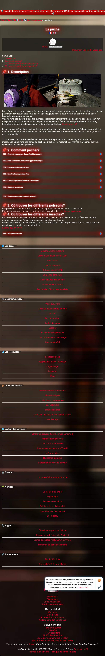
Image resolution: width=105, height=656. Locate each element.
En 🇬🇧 (23, 20)
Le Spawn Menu (52, 453)
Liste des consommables (53, 400)
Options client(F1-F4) (52, 270)
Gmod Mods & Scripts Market (53, 564)
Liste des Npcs (52, 419)
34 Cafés (52, 630)
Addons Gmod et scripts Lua (52, 620)
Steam (32, 644)
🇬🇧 (54, 32)
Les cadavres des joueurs (52, 279)
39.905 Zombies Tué (52, 635)
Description (10, 58)
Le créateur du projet (52, 491)
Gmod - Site (52, 614)
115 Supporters (52, 633)
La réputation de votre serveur (52, 462)
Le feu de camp (52, 323)
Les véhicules (52, 405)
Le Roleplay (52, 516)
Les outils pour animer (52, 443)
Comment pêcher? (13, 61)
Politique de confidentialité (52, 506)
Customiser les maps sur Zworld (52, 448)
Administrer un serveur (52, 438)
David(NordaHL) (69, 124)
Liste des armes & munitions (52, 390)
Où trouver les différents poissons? (21, 63)
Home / (4, 20)
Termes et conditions (39, 651)
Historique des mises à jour (52, 511)
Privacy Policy (84, 587)
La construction (52, 318)
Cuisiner (52, 328)
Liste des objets (52, 395)
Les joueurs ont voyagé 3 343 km (52, 638)
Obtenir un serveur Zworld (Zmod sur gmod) (52, 434)
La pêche (52, 371)
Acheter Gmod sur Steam (52, 617)
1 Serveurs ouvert (52, 627)
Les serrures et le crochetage (52, 337)
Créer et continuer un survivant (52, 255)
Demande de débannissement (52, 544)
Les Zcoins (52, 260)
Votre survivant (52, 304)
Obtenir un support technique (52, 530)
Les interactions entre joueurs (52, 308)
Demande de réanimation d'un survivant (52, 540)
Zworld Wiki (52, 596)
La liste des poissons (71, 211)
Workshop (52, 612)
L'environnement (52, 265)
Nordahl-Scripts (52, 559)
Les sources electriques (52, 332)
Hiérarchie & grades (52, 458)
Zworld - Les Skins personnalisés (52, 289)
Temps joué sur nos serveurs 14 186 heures (52, 640)
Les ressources (34, 20)
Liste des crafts (52, 409)
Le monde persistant (52, 275)
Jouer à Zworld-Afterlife (52, 251)
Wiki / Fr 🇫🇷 (13, 20)
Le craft (52, 313)
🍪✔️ (99, 584)
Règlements (52, 496)
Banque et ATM (52, 342)
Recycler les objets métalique (52, 361)
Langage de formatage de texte (52, 477)
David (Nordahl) (81, 649)
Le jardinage (52, 366)
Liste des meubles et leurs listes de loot (52, 414)
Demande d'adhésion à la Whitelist (52, 535)
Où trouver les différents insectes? (21, 66)
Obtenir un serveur (52, 601)
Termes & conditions (52, 501)
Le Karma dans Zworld (52, 284)
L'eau (52, 376)
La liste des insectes (12, 227)
